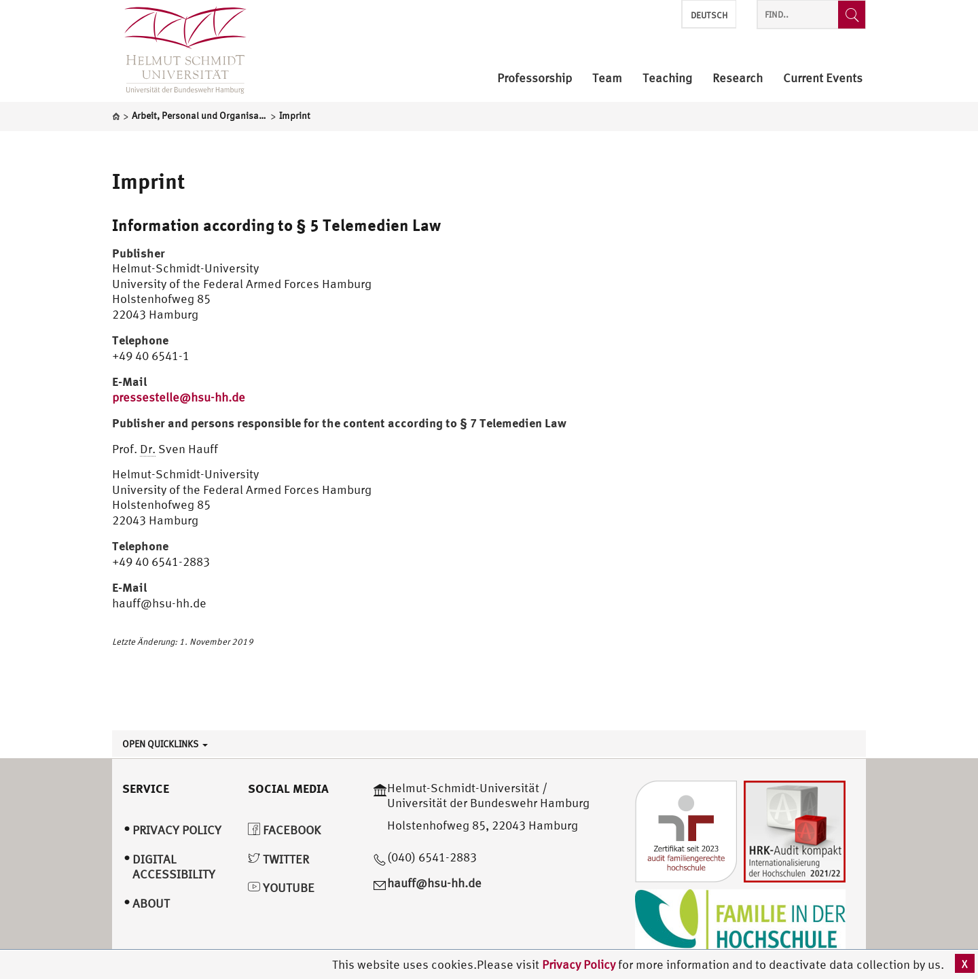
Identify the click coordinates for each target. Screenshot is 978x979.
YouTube (281, 887)
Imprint (148, 181)
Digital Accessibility (173, 867)
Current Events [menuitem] (823, 78)
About (151, 903)
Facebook (284, 830)
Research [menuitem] (737, 78)
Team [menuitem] (607, 78)
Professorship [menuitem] (534, 78)
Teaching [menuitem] (667, 78)
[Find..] (851, 15)
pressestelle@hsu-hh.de (178, 397)
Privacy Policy (580, 964)
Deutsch (709, 15)
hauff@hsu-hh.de (434, 883)
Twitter (278, 859)
